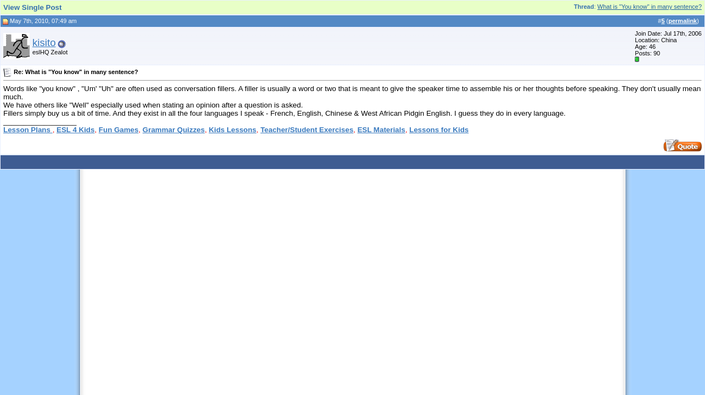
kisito (44, 42)
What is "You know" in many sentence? (649, 6)
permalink (682, 21)
